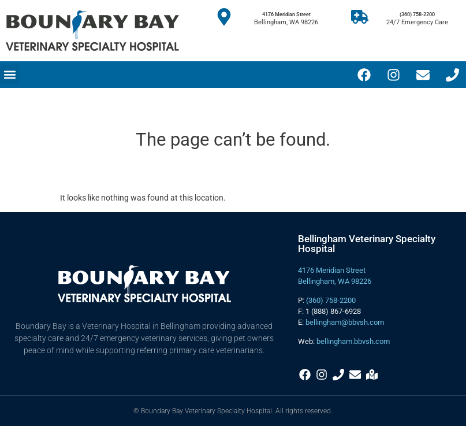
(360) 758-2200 (417, 14)
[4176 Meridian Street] (224, 16)
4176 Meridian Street (286, 14)
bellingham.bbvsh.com (353, 341)
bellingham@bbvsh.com (344, 322)
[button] (9, 74)
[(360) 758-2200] (359, 16)
